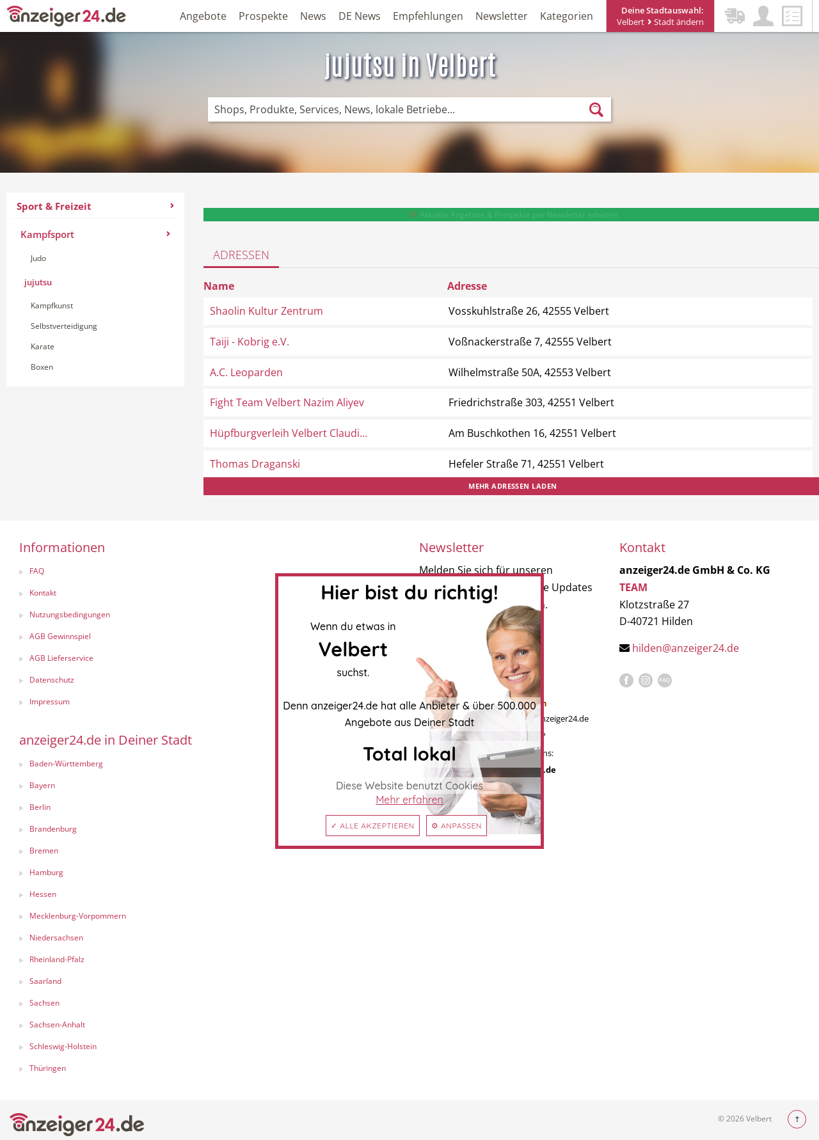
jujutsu (38, 282)
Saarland (45, 981)
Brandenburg (53, 828)
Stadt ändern (676, 22)
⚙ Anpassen (456, 825)
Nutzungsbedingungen (69, 614)
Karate (42, 346)
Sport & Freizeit (95, 206)
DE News (359, 16)
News (313, 16)
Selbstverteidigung (64, 326)
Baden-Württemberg (66, 763)
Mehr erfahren (409, 799)
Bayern (42, 785)
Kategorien (566, 16)
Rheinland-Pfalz (56, 959)
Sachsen (44, 1002)
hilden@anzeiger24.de (685, 648)
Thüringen (47, 1068)
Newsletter (501, 16)
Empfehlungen (428, 16)
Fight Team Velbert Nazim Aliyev (287, 402)
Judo (38, 258)
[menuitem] (95, 289)
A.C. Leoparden (246, 372)
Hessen (42, 894)
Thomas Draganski (255, 464)
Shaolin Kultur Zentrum (266, 311)
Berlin (40, 807)
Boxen (42, 366)
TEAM (633, 587)
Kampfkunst (52, 305)
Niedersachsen (56, 937)
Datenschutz (51, 679)
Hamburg (46, 872)
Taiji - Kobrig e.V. (249, 342)
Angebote (203, 16)
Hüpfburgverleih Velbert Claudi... (288, 433)
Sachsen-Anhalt (57, 1024)
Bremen (43, 850)
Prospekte (263, 16)
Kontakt (42, 592)
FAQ (36, 571)
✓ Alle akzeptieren (373, 825)
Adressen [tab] (241, 254)
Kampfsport (95, 234)
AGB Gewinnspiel (60, 636)
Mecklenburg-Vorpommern (77, 915)
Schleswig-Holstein (63, 1046)
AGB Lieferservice (61, 658)
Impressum (49, 701)
